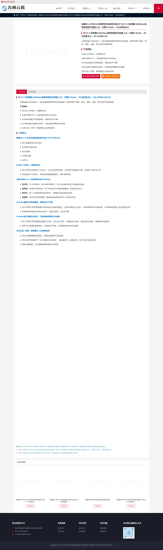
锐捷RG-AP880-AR (40, 446)
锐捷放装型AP (65, 446)
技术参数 (32, 92)
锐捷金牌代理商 (85, 446)
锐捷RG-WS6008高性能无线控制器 (97, 500)
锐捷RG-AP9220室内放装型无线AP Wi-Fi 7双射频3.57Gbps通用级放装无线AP (50, 453)
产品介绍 (21, 92)
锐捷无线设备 (32, 15)
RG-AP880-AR (27, 446)
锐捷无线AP (75, 446)
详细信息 (30, 506)
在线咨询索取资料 (91, 76)
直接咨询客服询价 (110, 76)
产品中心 (23, 15)
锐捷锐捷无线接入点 (98, 446)
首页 (16, 15)
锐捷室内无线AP (53, 446)
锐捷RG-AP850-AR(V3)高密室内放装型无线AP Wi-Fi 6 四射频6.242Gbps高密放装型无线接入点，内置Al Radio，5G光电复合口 (67, 450)
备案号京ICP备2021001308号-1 (101, 545)
